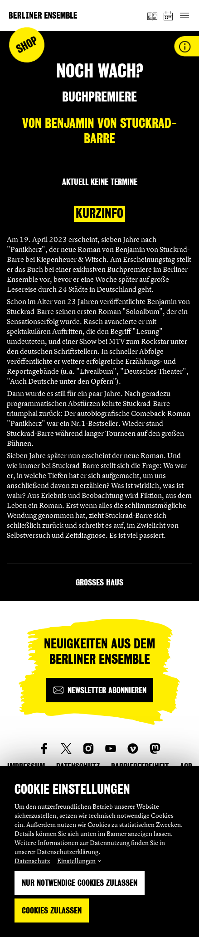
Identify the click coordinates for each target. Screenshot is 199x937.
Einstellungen (76, 860)
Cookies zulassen (52, 910)
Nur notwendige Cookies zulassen (79, 883)
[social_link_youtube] (110, 748)
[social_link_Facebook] (44, 748)
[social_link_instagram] (88, 748)
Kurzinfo (99, 213)
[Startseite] (43, 15)
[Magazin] (152, 15)
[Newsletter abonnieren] (99, 690)
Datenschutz (32, 860)
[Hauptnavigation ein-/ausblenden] (184, 15)
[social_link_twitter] (66, 748)
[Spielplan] (169, 15)
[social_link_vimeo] (132, 748)
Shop (27, 45)
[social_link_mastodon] (155, 748)
